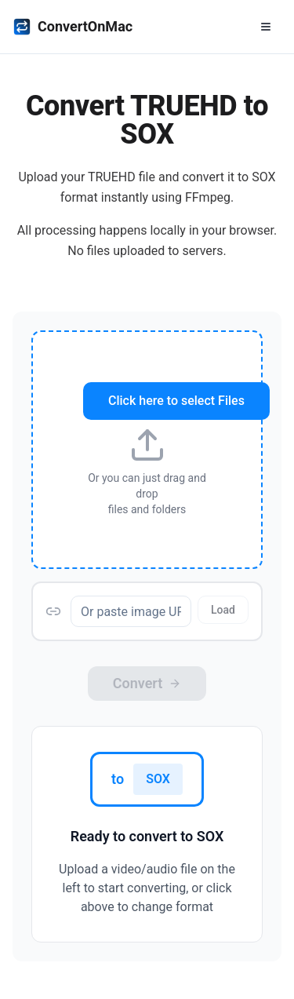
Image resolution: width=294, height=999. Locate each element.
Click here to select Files (176, 400)
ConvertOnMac (72, 26)
